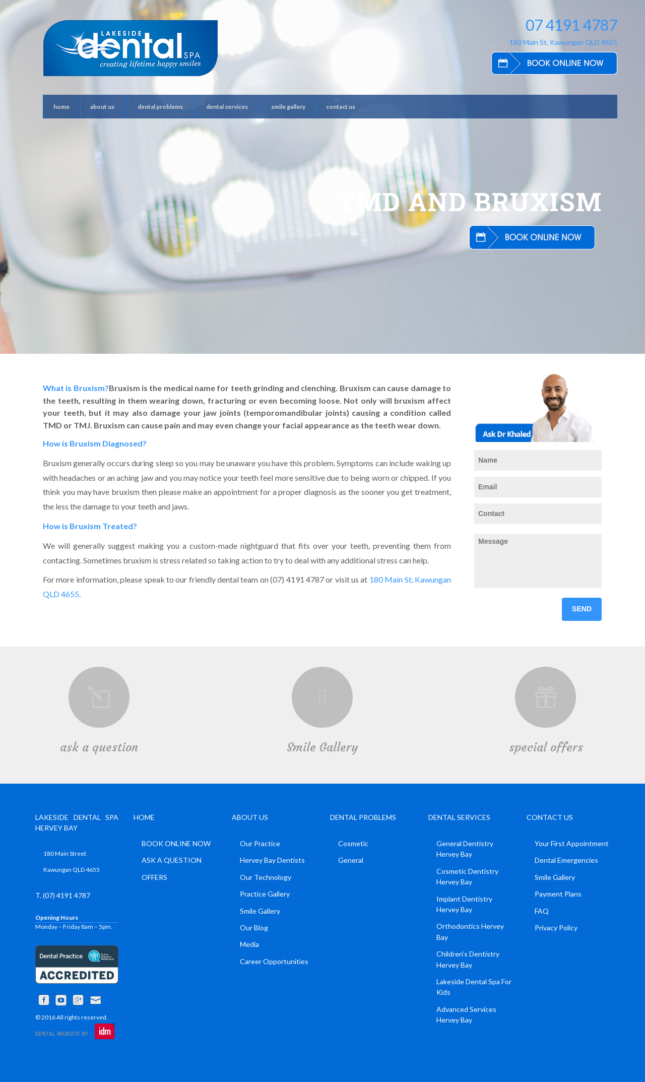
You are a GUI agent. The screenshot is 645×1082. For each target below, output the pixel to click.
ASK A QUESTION (172, 860)
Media (249, 944)
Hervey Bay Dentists (272, 860)
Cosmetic (353, 843)
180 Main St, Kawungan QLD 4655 (563, 42)
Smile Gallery (322, 747)
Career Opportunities (274, 961)
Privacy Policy (556, 927)
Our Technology (265, 877)
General (350, 860)
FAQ (542, 911)
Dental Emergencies (566, 860)
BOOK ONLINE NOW (176, 843)
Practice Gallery (265, 893)
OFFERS (154, 877)
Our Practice (260, 843)
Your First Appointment (572, 843)
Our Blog (254, 927)
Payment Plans (558, 893)
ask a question (99, 747)
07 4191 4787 (571, 25)
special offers (546, 747)
